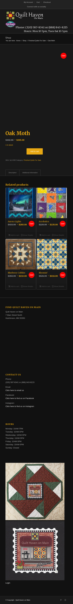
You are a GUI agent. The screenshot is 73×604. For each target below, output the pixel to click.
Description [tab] (13, 172)
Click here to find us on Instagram (19, 406)
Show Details (27, 235)
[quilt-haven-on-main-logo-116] (30, 15)
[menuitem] (28, 2)
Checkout (47, 2)
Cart (38, 2)
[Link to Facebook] (61, 600)
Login (7, 583)
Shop (8, 37)
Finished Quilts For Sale (32, 160)
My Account (28, 2)
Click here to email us (14, 390)
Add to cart (34, 151)
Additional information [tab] (30, 172)
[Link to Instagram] (65, 600)
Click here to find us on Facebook (19, 398)
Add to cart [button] (13, 235)
